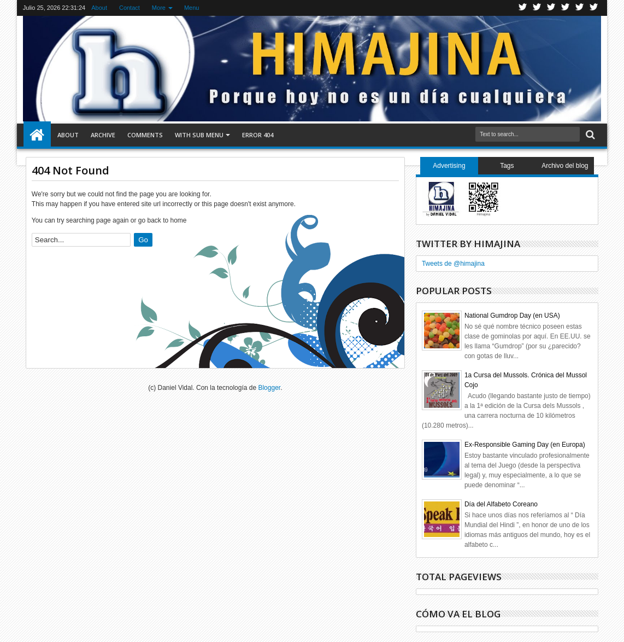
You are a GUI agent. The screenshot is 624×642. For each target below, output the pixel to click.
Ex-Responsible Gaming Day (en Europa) (524, 444)
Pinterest (594, 8)
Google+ (551, 8)
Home (37, 135)
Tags (507, 166)
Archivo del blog (564, 166)
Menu (191, 7)
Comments (145, 135)
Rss (565, 8)
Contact (129, 7)
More (159, 7)
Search (589, 135)
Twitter (523, 8)
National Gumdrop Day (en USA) (512, 315)
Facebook (537, 8)
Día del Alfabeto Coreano (501, 504)
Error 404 (257, 135)
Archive (103, 135)
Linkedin (580, 8)
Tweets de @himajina (453, 263)
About (99, 7)
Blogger (269, 388)
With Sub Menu (199, 135)
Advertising (449, 166)
